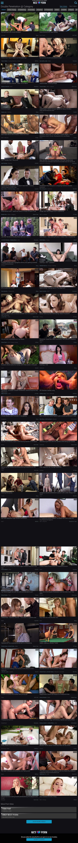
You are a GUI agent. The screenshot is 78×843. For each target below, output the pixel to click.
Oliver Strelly (4, 595)
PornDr (75, 112)
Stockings (47, 163)
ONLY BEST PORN (38, 816)
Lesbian (41, 112)
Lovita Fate (4, 316)
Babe (49, 61)
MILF (57, 9)
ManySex (74, 163)
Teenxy (36, 595)
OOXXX (36, 163)
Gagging (13, 214)
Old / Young (12, 9)
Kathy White (51, 723)
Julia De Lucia (4, 671)
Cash (2, 368)
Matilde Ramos (43, 265)
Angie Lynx (4, 112)
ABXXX (36, 521)
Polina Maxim (4, 569)
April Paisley (4, 163)
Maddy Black (13, 240)
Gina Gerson (4, 291)
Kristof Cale (11, 646)
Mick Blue (42, 419)
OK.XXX (75, 189)
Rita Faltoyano (43, 189)
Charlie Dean (4, 646)
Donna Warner (43, 697)
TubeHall (36, 620)
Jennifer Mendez (5, 240)
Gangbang (3, 419)
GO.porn (75, 393)
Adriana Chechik (5, 86)
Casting (9, 112)
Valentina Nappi (12, 189)
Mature (52, 86)
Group (49, 265)
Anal (56, 723)
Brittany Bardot (43, 723)
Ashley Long (43, 393)
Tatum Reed (4, 61)
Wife (48, 774)
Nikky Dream (4, 393)
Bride (17, 189)
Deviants (74, 291)
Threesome (48, 9)
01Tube (75, 214)
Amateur (3, 265)
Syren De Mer (43, 291)
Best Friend (42, 35)
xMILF (75, 240)
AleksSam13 (43, 774)
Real (10, 569)
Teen (41, 342)
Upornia (36, 189)
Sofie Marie (42, 240)
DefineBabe (74, 419)
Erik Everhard (48, 419)
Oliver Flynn (4, 342)
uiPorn (36, 342)
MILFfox (75, 671)
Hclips (36, 137)
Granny (40, 9)
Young (47, 240)
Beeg (37, 35)
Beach (71, 9)
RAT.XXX (75, 35)
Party (2, 697)
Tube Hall (38, 810)
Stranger (3, 35)
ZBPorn (36, 61)
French (41, 748)
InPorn (75, 799)
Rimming (3, 748)
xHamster (74, 595)
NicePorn (74, 774)
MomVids (74, 86)
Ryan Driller (4, 189)
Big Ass (6, 137)
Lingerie (11, 671)
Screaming (22, 9)
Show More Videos (39, 821)
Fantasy (41, 470)
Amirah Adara (50, 671)
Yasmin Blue (43, 86)
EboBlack (36, 86)
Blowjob (52, 393)
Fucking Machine (12, 61)
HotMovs (36, 748)
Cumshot (61, 671)
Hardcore (42, 163)
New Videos (63, 6)
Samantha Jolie (43, 61)
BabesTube (35, 214)
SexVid (36, 368)
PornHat (75, 61)
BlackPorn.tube (73, 521)
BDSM (64, 9)
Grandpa (31, 9)
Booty (18, 61)
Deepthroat (4, 723)
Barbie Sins (4, 214)
